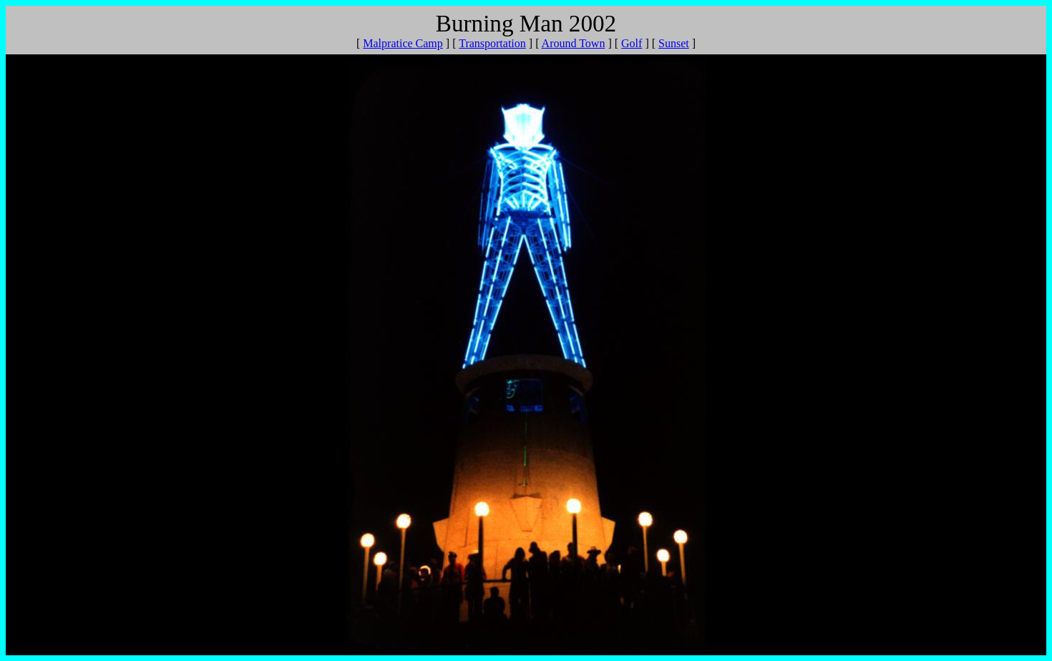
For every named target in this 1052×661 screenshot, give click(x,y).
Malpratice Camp (403, 43)
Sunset (673, 43)
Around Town (573, 43)
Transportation (492, 43)
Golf (631, 43)
